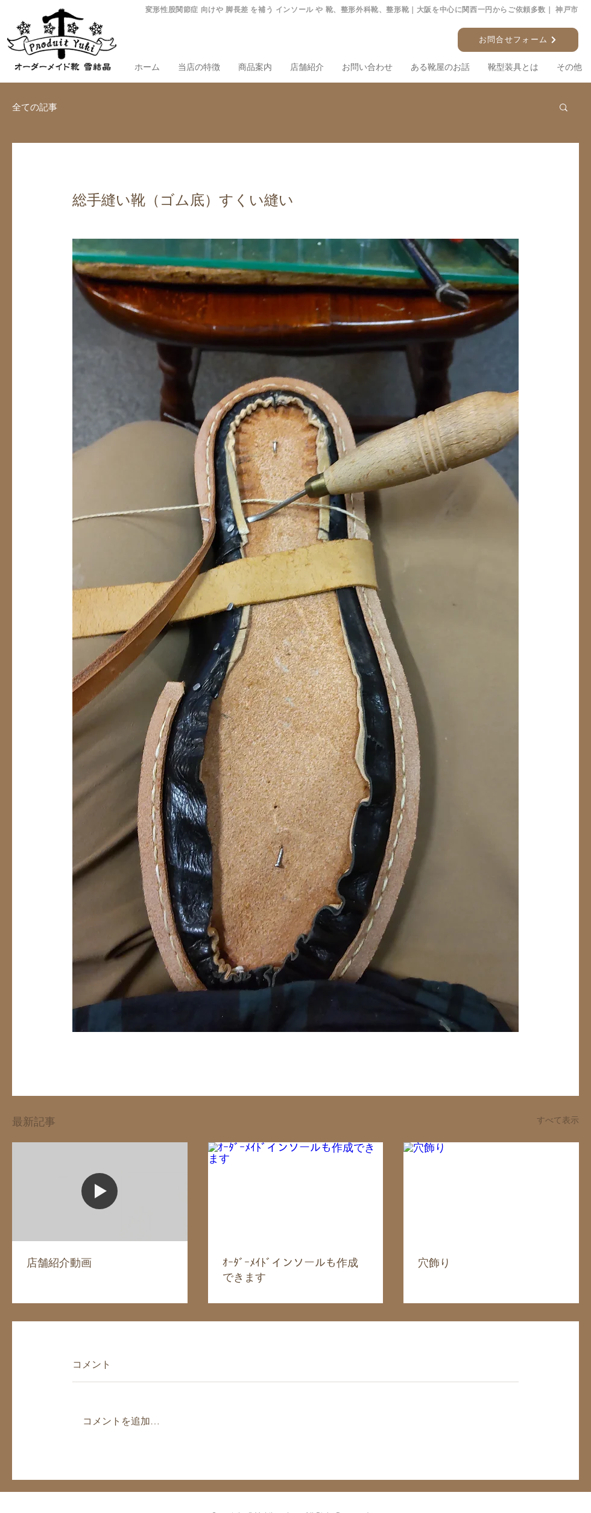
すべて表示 (558, 1120)
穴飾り (434, 1262)
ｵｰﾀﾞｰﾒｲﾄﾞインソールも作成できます (290, 1270)
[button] (563, 107)
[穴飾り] (491, 1191)
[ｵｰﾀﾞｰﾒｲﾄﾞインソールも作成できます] (296, 1191)
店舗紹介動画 (59, 1262)
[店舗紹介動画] (100, 1191)
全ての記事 (34, 107)
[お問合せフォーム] (518, 40)
